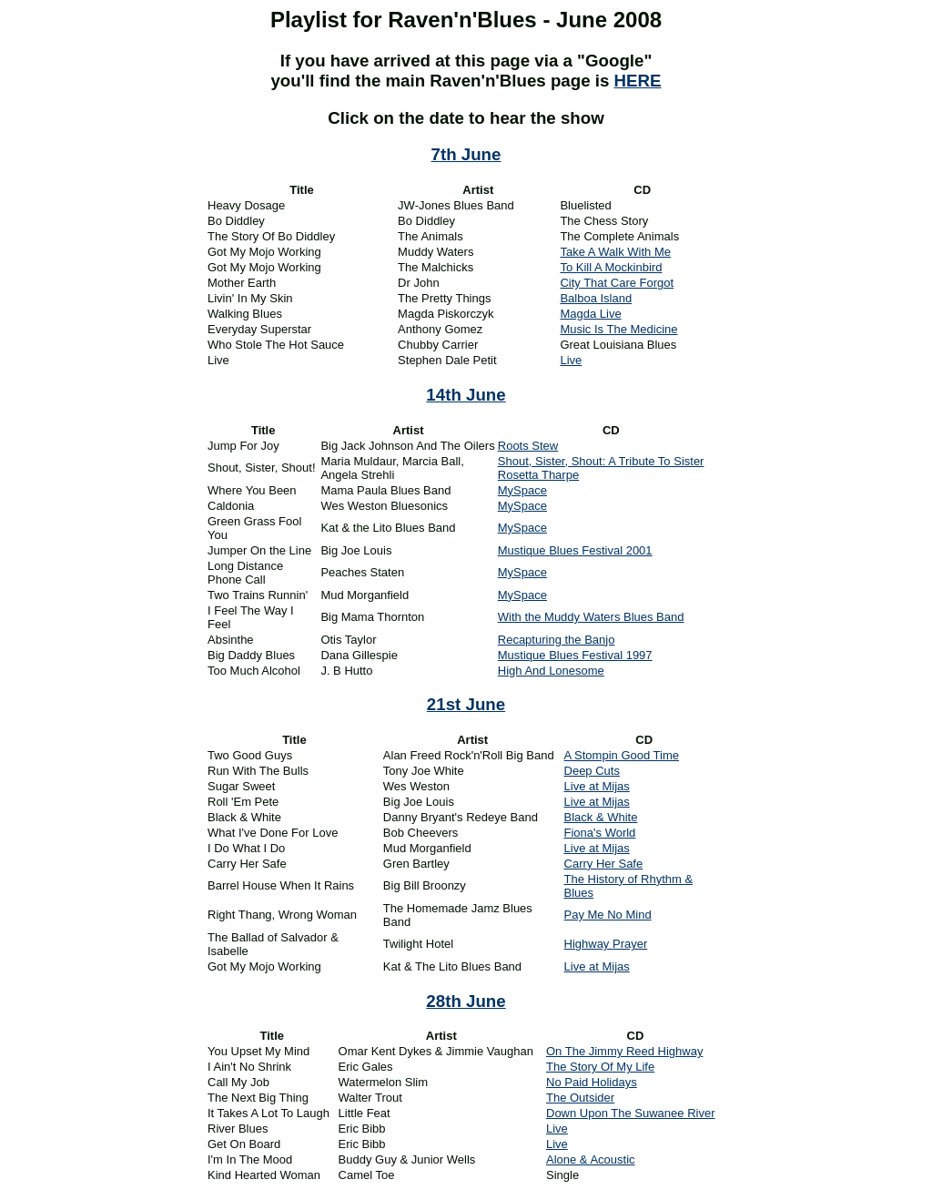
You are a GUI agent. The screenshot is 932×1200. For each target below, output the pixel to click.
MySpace (522, 490)
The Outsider (580, 1097)
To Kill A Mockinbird (611, 267)
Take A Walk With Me (615, 252)
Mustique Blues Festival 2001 (575, 550)
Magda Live (590, 313)
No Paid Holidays (591, 1082)
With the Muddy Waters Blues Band (591, 617)
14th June (465, 394)
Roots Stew (528, 446)
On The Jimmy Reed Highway (624, 1051)
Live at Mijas (597, 786)
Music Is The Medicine (618, 329)
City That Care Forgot (617, 283)
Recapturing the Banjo (556, 639)
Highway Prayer (606, 944)
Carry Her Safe (603, 863)
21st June (466, 704)
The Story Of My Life (600, 1066)
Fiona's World (600, 832)
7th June (466, 154)
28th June (465, 1001)
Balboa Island (596, 298)
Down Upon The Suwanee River (630, 1113)
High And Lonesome (551, 670)
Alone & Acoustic (590, 1159)
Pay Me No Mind (608, 914)
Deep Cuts (592, 771)
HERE (638, 80)
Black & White (601, 817)
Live (571, 360)
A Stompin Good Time (621, 755)
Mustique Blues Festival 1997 (575, 655)
